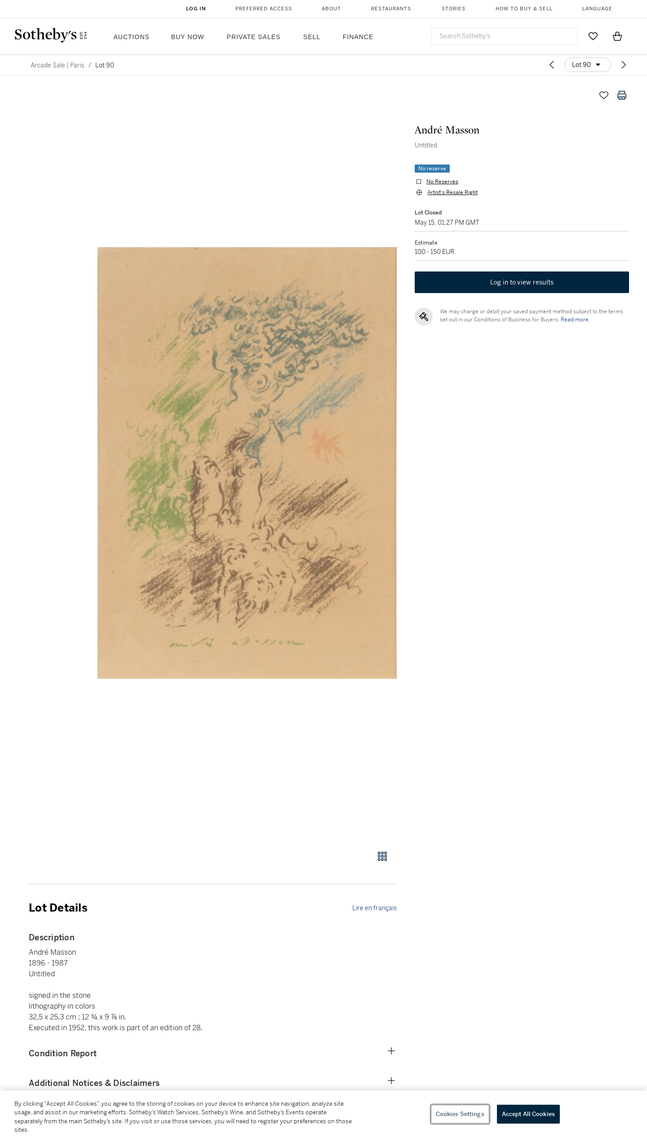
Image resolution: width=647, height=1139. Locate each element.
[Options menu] (587, 65)
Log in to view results (522, 282)
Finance (358, 36)
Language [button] (597, 9)
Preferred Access (263, 9)
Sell (311, 36)
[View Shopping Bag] (617, 36)
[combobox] (504, 36)
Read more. (575, 319)
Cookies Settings (460, 1114)
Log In (196, 9)
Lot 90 (104, 65)
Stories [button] (453, 9)
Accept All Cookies (528, 1114)
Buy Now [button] (187, 36)
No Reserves (442, 181)
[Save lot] (604, 95)
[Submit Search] (567, 36)
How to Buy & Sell (524, 9)
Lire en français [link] (374, 908)
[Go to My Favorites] (593, 36)
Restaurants (391, 9)
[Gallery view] (382, 856)
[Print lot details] (622, 95)
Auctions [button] (132, 36)
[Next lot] (624, 65)
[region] (323, 1114)
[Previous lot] (552, 65)
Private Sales (254, 36)
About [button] (331, 9)
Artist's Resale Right (452, 192)
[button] (247, 463)
